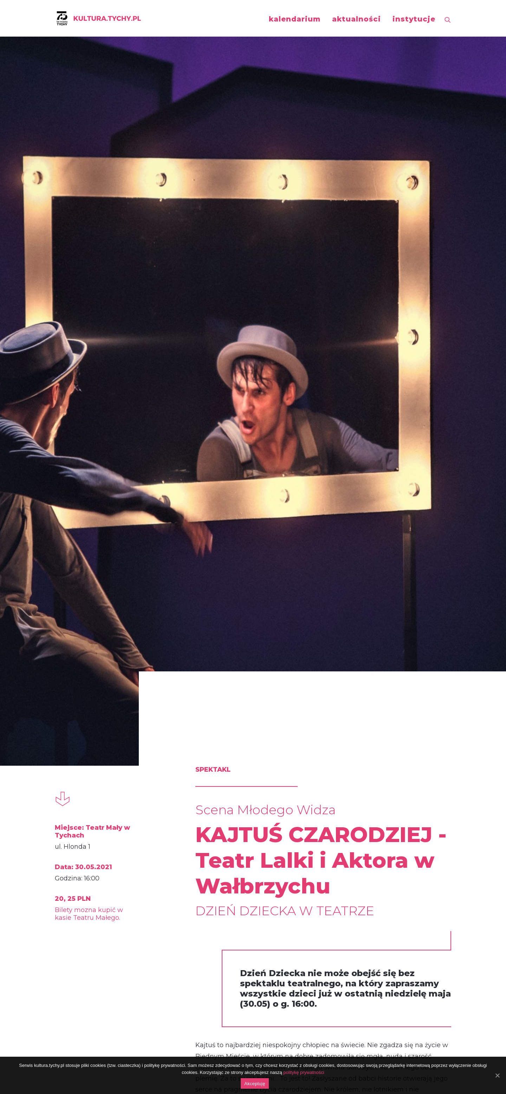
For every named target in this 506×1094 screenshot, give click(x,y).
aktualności (356, 19)
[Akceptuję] (497, 1075)
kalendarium (294, 19)
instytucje (414, 19)
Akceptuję (254, 1083)
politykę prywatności (303, 1072)
